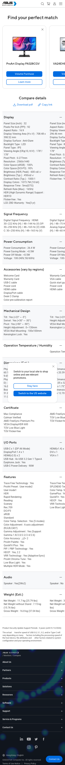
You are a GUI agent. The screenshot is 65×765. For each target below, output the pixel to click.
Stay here (32, 386)
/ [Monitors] (24, 653)
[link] (24, 82)
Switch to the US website (33, 393)
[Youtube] (28, 737)
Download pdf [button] (23, 105)
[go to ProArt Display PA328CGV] (24, 46)
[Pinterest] (36, 745)
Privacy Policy (30, 761)
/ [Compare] (33, 653)
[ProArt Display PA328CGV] (24, 63)
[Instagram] (28, 745)
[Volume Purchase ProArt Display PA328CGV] (24, 74)
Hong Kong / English (13, 753)
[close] (53, 366)
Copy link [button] (45, 105)
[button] (42, 4)
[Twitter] (36, 737)
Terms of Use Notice (11, 761)
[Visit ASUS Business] (11, 653)
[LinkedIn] (21, 737)
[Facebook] (43, 737)
